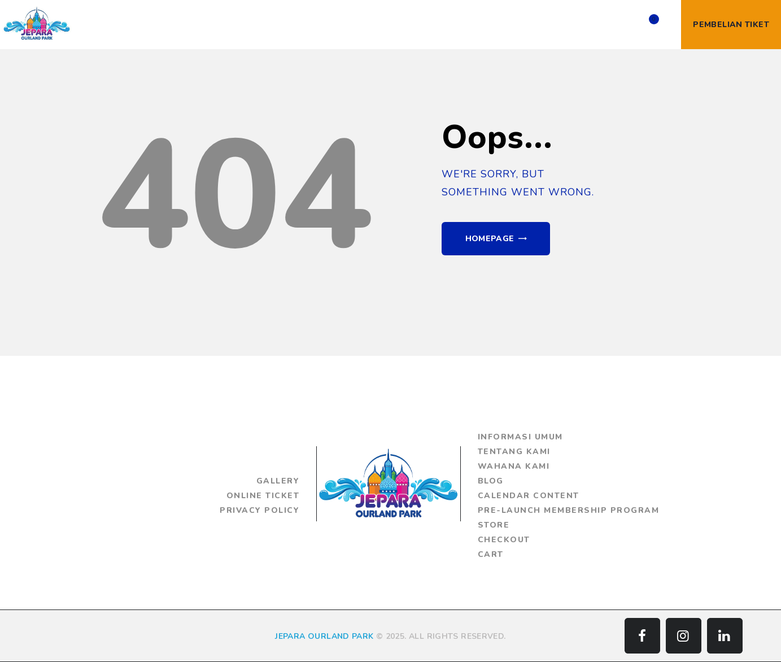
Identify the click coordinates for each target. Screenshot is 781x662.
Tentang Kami (514, 451)
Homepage (489, 238)
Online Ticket (262, 495)
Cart (491, 554)
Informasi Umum (520, 437)
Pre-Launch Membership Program (569, 510)
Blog (491, 481)
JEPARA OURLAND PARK (324, 636)
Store (494, 525)
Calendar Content (528, 495)
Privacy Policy (259, 510)
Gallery (277, 481)
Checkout (504, 539)
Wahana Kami (514, 466)
